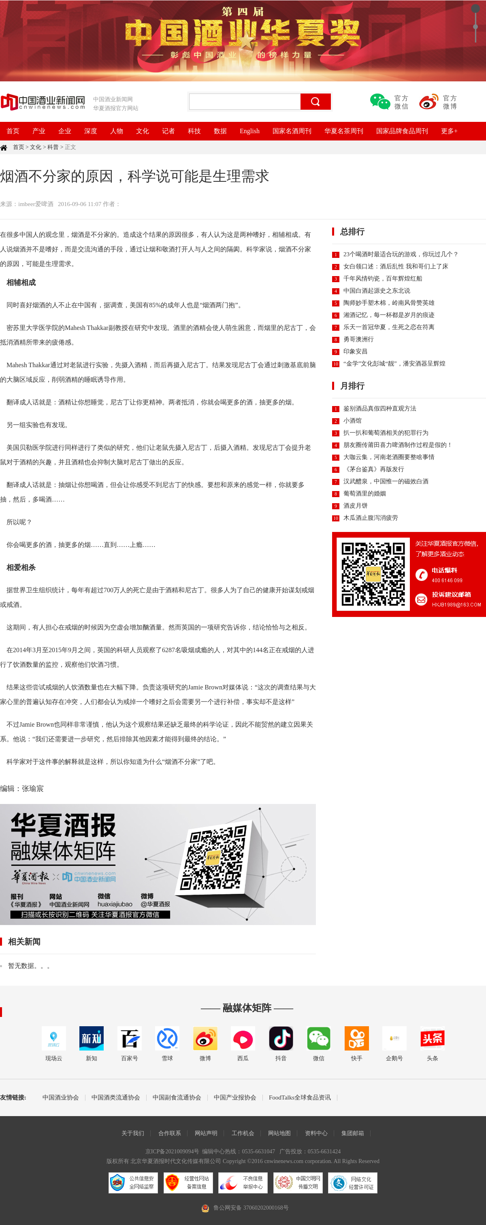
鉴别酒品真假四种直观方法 (379, 408)
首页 (12, 131)
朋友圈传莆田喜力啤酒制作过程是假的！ (398, 445)
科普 (53, 147)
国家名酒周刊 (292, 131)
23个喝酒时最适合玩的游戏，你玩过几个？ (401, 254)
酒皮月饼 (355, 505)
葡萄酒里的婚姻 (364, 493)
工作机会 (243, 1133)
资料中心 (316, 1133)
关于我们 (133, 1133)
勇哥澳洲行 (358, 339)
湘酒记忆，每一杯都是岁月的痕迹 (389, 315)
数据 (220, 131)
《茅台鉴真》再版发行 (373, 469)
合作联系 (169, 1133)
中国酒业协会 (61, 1098)
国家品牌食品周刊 (402, 131)
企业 (64, 131)
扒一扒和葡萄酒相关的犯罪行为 (385, 433)
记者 (168, 131)
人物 (116, 131)
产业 (38, 131)
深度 (90, 131)
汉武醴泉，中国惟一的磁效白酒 (385, 481)
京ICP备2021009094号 (172, 1151)
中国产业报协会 (235, 1098)
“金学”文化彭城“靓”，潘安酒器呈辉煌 (394, 363)
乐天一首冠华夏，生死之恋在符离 (389, 327)
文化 (142, 131)
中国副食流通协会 (177, 1098)
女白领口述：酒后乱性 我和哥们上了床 (395, 266)
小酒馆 (352, 420)
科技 (194, 131)
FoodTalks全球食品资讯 (300, 1098)
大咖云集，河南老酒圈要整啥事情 (389, 457)
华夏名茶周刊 (343, 131)
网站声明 (206, 1133)
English (250, 131)
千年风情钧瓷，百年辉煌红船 (382, 278)
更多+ (449, 131)
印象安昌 (355, 351)
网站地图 (279, 1133)
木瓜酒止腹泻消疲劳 (370, 518)
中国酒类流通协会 (116, 1098)
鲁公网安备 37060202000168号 (251, 1208)
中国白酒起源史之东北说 (376, 290)
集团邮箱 (352, 1133)
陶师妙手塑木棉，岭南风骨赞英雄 (389, 303)
